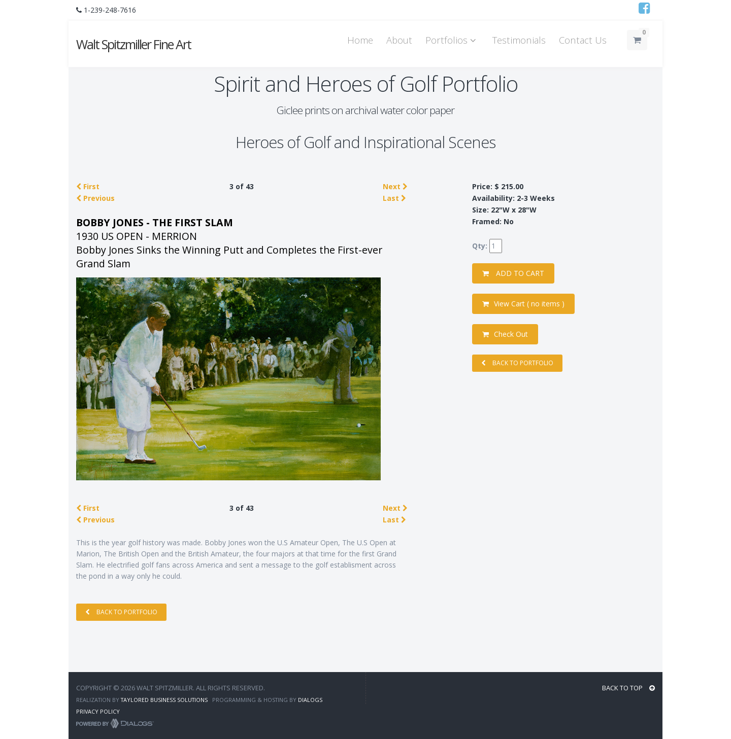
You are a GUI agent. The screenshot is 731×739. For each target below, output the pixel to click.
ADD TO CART (513, 273)
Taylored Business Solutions (164, 699)
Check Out (505, 334)
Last (394, 198)
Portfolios (452, 39)
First (87, 186)
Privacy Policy (98, 711)
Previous (95, 198)
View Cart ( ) (523, 303)
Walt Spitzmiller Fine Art (133, 44)
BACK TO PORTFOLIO (121, 612)
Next (395, 186)
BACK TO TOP (628, 687)
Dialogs (310, 699)
